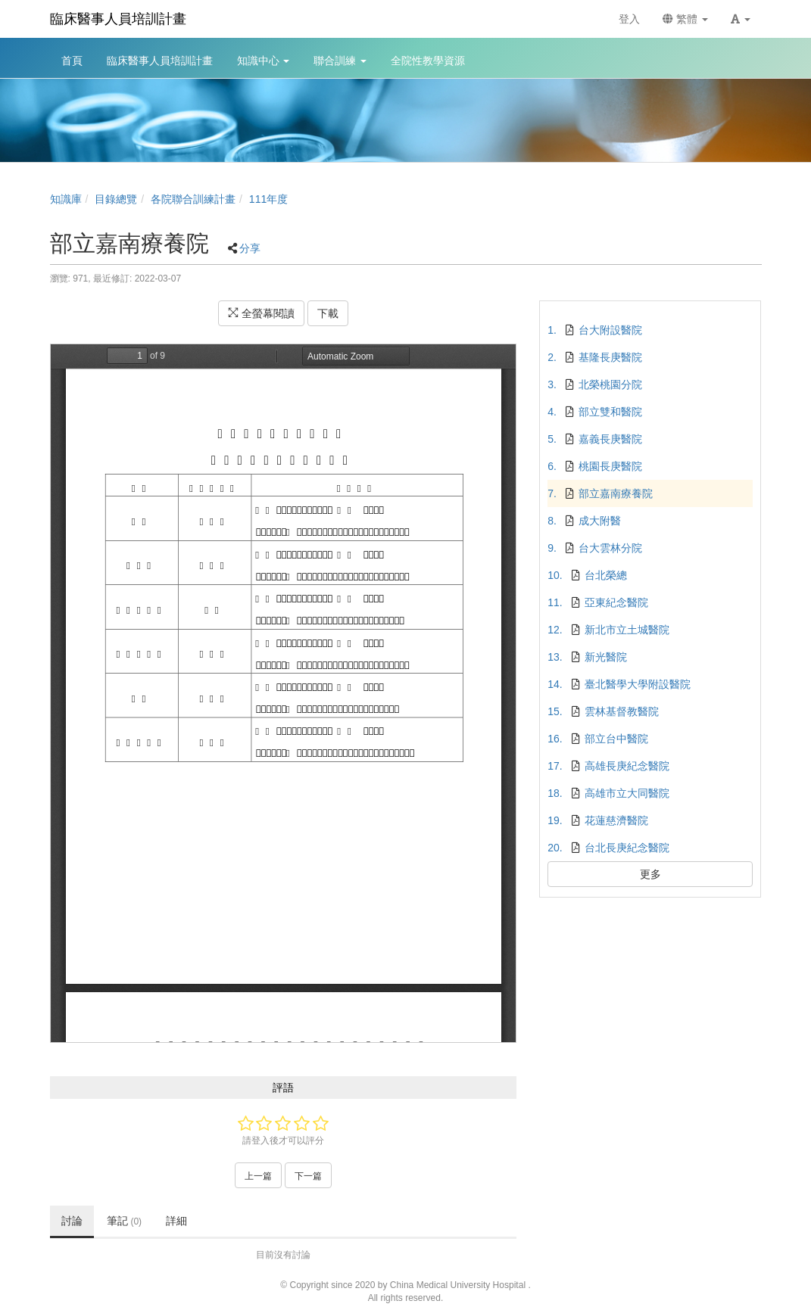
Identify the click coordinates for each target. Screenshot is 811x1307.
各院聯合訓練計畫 (193, 199)
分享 (249, 248)
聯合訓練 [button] (340, 60)
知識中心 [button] (263, 60)
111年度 (268, 199)
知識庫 (66, 199)
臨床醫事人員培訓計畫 (118, 18)
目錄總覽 (116, 199)
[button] (740, 19)
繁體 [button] (685, 19)
